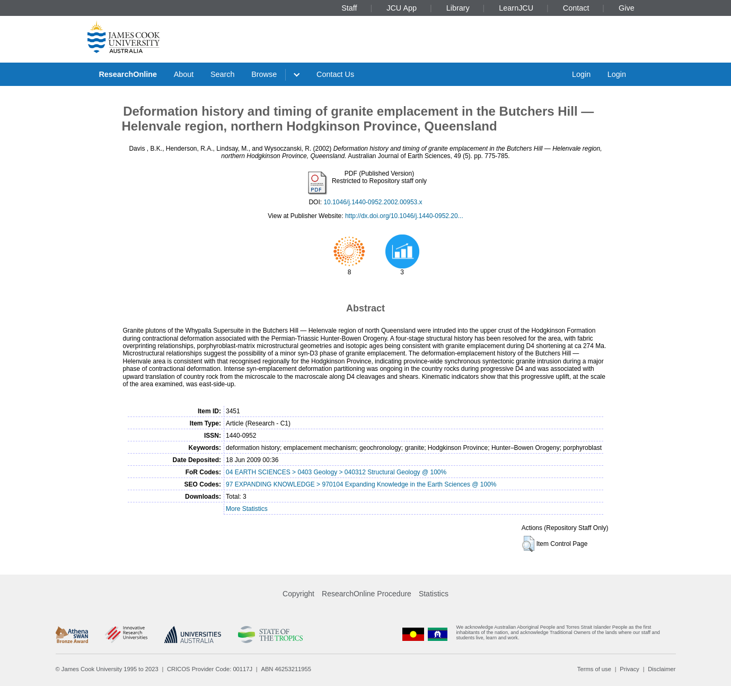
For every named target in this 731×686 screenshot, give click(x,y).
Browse (264, 74)
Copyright (298, 593)
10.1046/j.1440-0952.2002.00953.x (372, 202)
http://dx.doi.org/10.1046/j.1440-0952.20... (404, 216)
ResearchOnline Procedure (366, 593)
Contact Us (335, 74)
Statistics (433, 593)
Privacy (629, 669)
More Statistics (247, 509)
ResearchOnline (128, 74)
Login (581, 74)
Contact (576, 8)
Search (222, 74)
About (184, 74)
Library (458, 8)
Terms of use (594, 669)
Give (627, 8)
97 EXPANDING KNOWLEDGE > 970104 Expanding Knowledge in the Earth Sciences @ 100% (361, 484)
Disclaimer (661, 669)
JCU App (401, 8)
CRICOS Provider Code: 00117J (209, 669)
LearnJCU (516, 8)
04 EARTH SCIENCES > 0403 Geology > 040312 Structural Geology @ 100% (336, 472)
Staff (349, 8)
